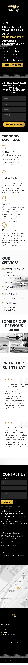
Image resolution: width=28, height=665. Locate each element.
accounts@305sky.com (11, 545)
